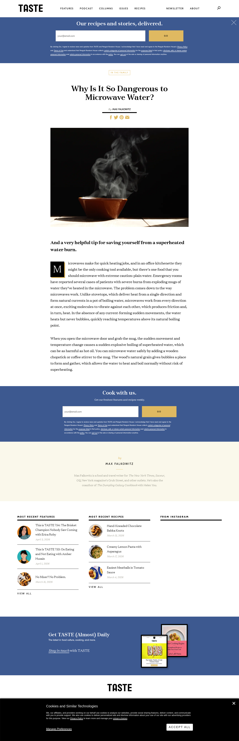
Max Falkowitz (121, 109)
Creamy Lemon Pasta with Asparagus (124, 548)
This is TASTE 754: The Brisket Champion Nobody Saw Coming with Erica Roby (56, 529)
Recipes (140, 8)
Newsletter (175, 8)
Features (67, 8)
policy (110, 54)
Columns (106, 8)
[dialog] (119, 720)
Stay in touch (59, 650)
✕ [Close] (234, 703)
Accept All (180, 727)
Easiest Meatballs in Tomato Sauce (125, 569)
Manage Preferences (59, 729)
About (195, 8)
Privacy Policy (76, 718)
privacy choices (120, 718)
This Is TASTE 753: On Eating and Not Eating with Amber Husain (54, 554)
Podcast (86, 8)
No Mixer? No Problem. (50, 577)
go (166, 36)
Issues (123, 8)
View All (24, 593)
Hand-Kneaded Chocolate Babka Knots (124, 527)
